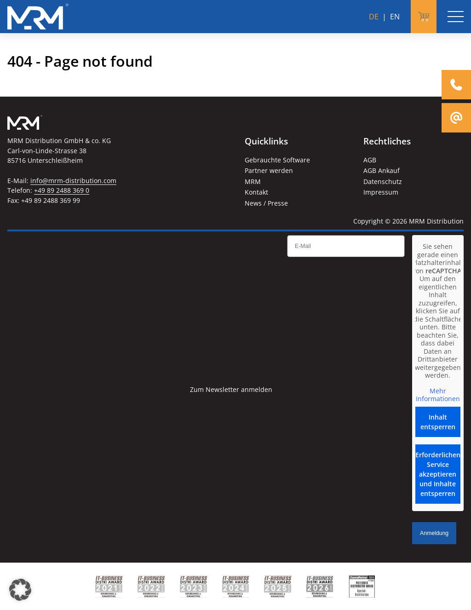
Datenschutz (382, 181)
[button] (20, 590)
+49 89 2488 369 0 (61, 190)
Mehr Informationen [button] (438, 395)
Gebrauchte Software (277, 159)
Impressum (380, 192)
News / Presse (266, 203)
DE (374, 17)
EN (395, 17)
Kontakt (256, 192)
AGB (369, 159)
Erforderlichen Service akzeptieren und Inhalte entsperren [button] (437, 474)
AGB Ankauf (381, 170)
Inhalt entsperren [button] (437, 422)
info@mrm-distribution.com (73, 180)
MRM (253, 181)
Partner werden (269, 170)
